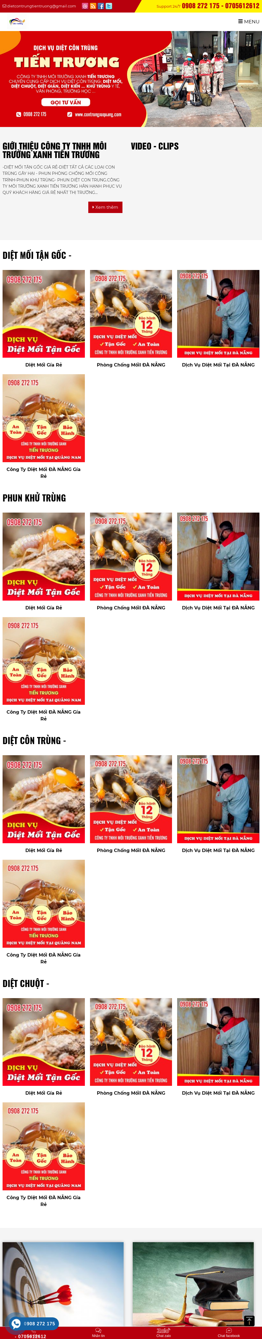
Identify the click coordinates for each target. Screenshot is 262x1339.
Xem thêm (105, 207)
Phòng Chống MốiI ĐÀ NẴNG (131, 365)
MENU (248, 21)
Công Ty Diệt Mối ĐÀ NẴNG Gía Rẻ (44, 473)
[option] (244, 161)
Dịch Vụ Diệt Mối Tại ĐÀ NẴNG (218, 365)
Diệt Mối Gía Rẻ (43, 365)
